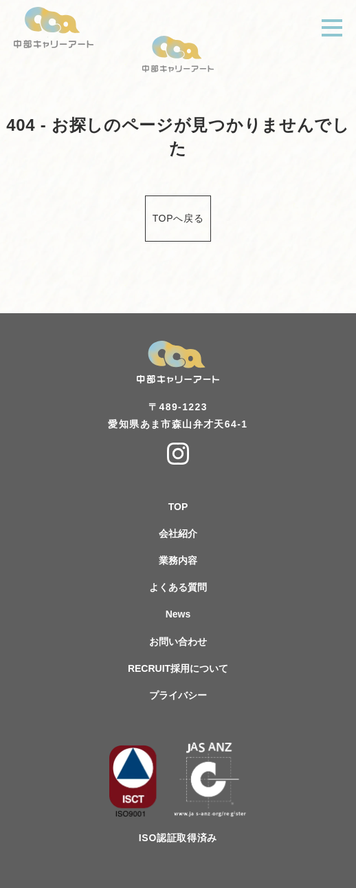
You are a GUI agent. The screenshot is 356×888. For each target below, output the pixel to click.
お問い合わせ (178, 641)
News (178, 614)
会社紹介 (178, 533)
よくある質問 (178, 587)
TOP (178, 506)
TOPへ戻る (178, 218)
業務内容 (178, 560)
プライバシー (178, 695)
